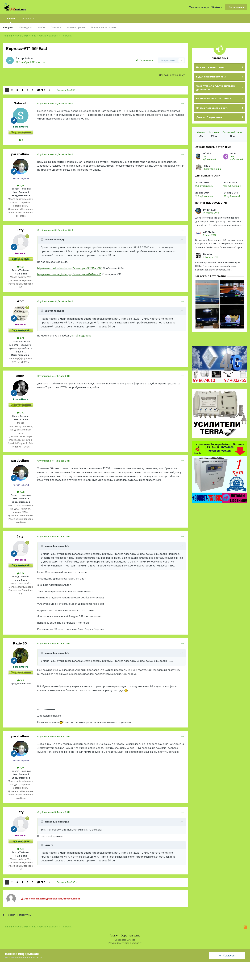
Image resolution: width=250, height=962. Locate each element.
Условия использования (28, 957)
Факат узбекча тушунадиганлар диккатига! (215, 87)
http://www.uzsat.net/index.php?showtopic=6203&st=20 (69, 274)
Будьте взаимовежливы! (211, 76)
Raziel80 (20, 643)
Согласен (227, 955)
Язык (114, 935)
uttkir (20, 376)
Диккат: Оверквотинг (209, 117)
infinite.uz (209, 153)
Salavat (30, 58)
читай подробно (81, 335)
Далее (41, 90)
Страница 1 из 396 (67, 90)
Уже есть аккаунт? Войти (205, 7)
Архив (41, 62)
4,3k (20, 185)
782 (20, 412)
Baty (20, 230)
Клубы (41, 27)
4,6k (20, 338)
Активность (28, 18)
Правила (56, 27)
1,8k (20, 266)
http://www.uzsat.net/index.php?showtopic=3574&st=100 (69, 268)
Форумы (8, 27)
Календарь (25, 27)
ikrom (20, 301)
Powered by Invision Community (125, 943)
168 (20, 680)
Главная (10, 20)
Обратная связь (130, 935)
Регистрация (236, 7)
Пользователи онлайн (103, 27)
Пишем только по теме (210, 67)
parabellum (20, 154)
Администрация (76, 27)
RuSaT (234, 153)
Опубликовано (55, 103)
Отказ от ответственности (212, 107)
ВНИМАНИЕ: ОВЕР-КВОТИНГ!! (213, 98)
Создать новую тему (172, 74)
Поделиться (144, 60)
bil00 (207, 165)
